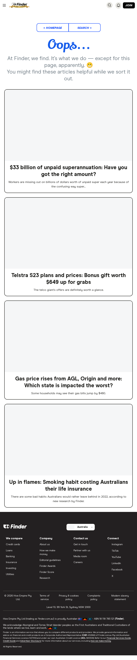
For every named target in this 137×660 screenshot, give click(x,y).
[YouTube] (119, 561)
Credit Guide (9, 645)
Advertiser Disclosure (30, 645)
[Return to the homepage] (19, 5)
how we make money (101, 645)
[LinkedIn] (119, 568)
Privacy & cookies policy (69, 602)
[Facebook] (119, 574)
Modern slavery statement (120, 602)
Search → (84, 28)
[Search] (109, 5)
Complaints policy (93, 602)
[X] (119, 580)
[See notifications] (118, 5)
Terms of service (45, 602)
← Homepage (52, 28)
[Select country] (80, 530)
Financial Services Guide (119, 642)
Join (128, 5)
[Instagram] (119, 548)
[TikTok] (119, 555)
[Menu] (4, 5)
